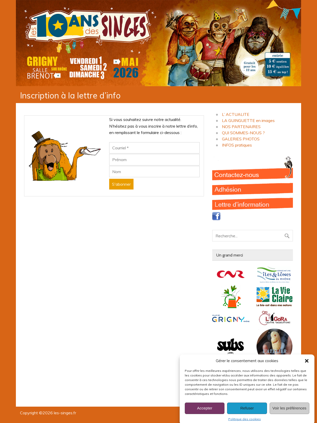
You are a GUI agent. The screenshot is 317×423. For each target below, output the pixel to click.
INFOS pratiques (237, 145)
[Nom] (154, 171)
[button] (306, 365)
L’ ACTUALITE (235, 114)
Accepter (204, 412)
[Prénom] (154, 159)
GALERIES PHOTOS (241, 138)
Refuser (247, 412)
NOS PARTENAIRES (241, 126)
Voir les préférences (289, 412)
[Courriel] (154, 147)
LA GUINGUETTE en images (248, 120)
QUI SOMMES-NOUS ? (243, 132)
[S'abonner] (121, 184)
